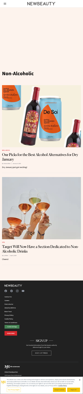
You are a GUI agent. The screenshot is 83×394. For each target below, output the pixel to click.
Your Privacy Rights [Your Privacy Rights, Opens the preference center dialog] (14, 390)
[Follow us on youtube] (23, 291)
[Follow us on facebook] (6, 291)
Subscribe (11, 333)
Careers (7, 300)
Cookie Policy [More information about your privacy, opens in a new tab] (62, 386)
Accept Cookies (59, 390)
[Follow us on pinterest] (11, 291)
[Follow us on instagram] (17, 291)
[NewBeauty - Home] (41, 3)
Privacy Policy (9, 315)
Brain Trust (8, 311)
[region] (41, 385)
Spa (3, 242)
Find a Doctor (9, 304)
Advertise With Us (10, 308)
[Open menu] (4, 3)
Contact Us (8, 297)
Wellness (6, 150)
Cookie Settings (12, 326)
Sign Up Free (41, 353)
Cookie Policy (9, 319)
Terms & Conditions (11, 322)
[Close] (79, 380)
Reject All (73, 390)
